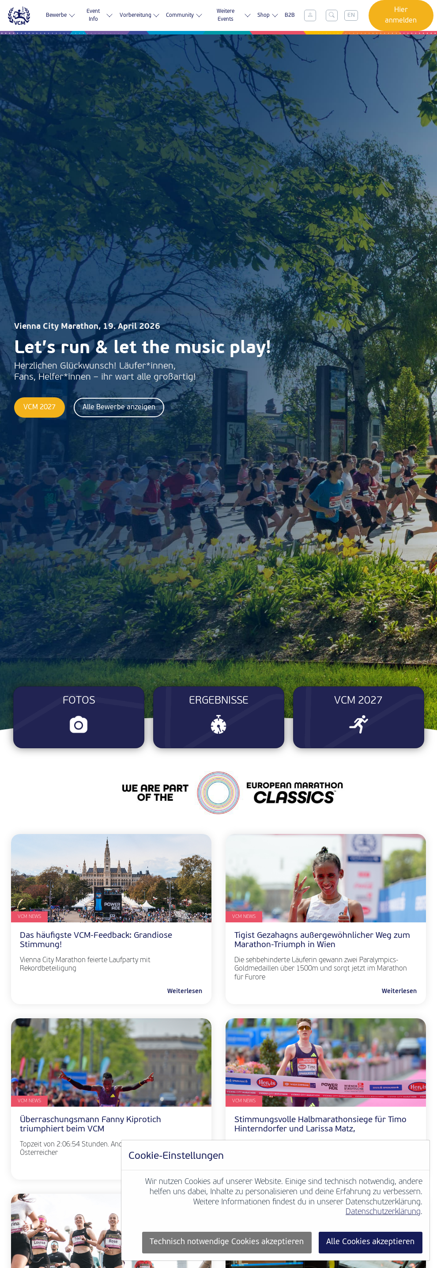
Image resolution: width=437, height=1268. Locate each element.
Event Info (100, 15)
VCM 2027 (39, 407)
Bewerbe (60, 15)
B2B (290, 15)
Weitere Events (234, 15)
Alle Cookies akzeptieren (370, 1242)
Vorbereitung (140, 15)
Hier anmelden (401, 15)
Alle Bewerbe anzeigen (119, 407)
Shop (267, 15)
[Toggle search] (331, 15)
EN (351, 15)
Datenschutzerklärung (383, 1212)
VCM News (29, 916)
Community (184, 15)
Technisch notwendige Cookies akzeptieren (227, 1242)
